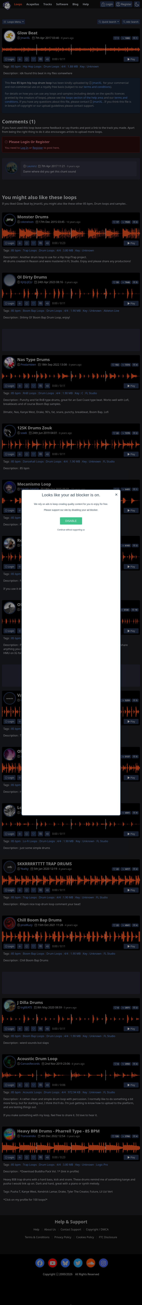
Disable (71, 520)
